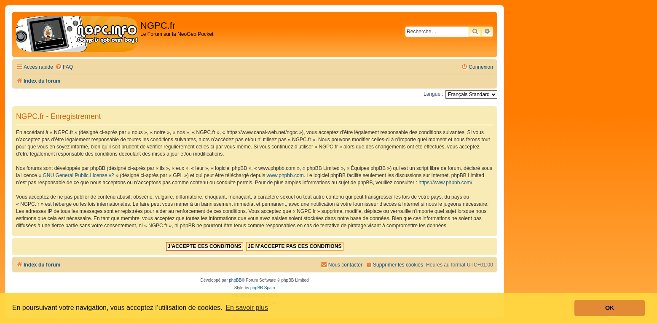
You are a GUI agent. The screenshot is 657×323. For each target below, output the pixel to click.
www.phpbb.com (285, 175)
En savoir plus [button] (246, 307)
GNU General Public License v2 (78, 175)
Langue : (433, 94)
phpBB (235, 280)
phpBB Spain (262, 287)
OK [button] (609, 307)
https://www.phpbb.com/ (445, 183)
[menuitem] (64, 67)
